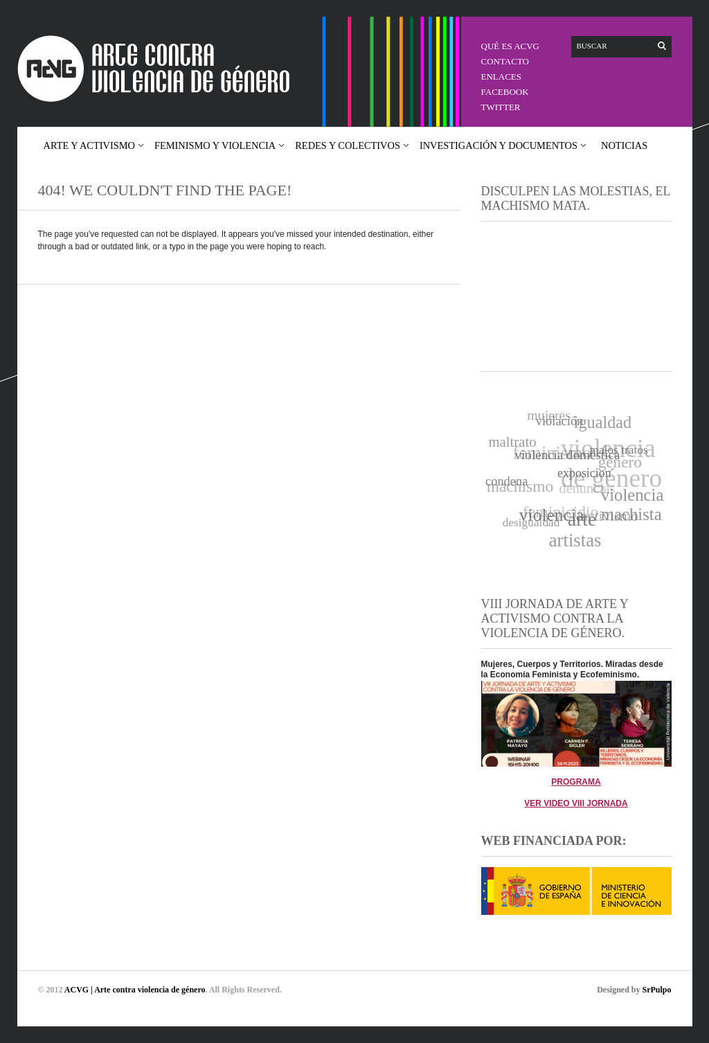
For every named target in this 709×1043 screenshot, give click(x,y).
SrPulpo (656, 990)
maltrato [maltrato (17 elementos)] (512, 442)
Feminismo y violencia (215, 145)
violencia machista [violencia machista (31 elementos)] (632, 504)
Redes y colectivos (347, 145)
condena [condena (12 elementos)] (506, 482)
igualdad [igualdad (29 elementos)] (602, 422)
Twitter (501, 107)
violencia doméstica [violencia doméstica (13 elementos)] (567, 454)
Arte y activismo (89, 145)
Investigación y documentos (498, 145)
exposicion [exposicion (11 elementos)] (585, 472)
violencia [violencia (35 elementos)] (552, 515)
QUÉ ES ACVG (510, 46)
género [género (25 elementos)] (619, 462)
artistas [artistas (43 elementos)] (575, 540)
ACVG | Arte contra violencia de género (135, 990)
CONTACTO (505, 61)
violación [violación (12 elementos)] (559, 420)
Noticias (624, 145)
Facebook (505, 92)
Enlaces (501, 76)
